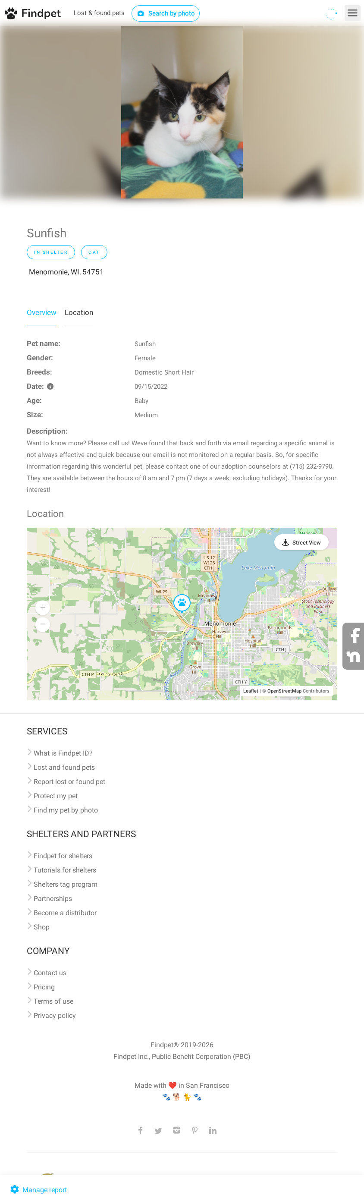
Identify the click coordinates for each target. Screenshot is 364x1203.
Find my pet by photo (66, 810)
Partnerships (53, 898)
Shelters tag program (65, 884)
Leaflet (250, 691)
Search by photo (165, 13)
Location (79, 312)
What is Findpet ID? (63, 753)
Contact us (50, 973)
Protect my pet (56, 796)
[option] (182, 112)
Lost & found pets (99, 13)
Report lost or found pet (69, 782)
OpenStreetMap (284, 691)
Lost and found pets (64, 767)
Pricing (44, 987)
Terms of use (53, 1001)
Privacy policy (55, 1015)
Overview (41, 312)
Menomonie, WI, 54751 (66, 272)
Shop (42, 927)
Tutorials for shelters (65, 870)
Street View (306, 542)
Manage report (38, 1190)
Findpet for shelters (63, 856)
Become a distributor (65, 913)
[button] (176, 594)
